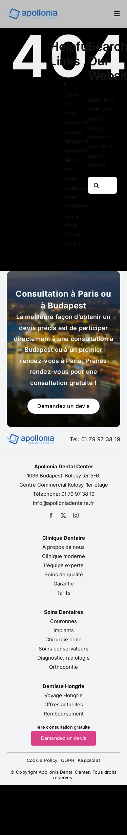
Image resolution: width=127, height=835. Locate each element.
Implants (64, 630)
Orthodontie (63, 667)
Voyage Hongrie (63, 695)
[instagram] (76, 515)
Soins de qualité (63, 574)
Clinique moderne (63, 556)
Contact (73, 131)
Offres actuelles (63, 704)
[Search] (96, 185)
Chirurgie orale (63, 639)
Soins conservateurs (63, 648)
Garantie (64, 583)
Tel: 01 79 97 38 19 (95, 439)
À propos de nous (63, 547)
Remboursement (64, 713)
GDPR (68, 760)
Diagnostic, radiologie (63, 658)
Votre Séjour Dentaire (74, 234)
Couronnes (63, 621)
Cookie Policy (42, 760)
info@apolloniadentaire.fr (63, 503)
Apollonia (75, 122)
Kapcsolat (89, 760)
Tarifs (70, 215)
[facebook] (51, 515)
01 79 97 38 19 (77, 494)
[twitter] (63, 515)
